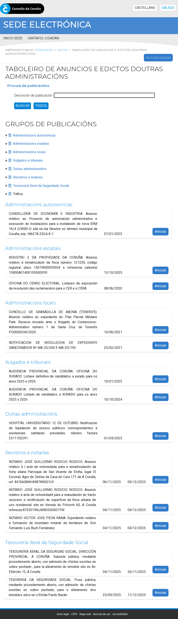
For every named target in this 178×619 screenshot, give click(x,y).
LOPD (74, 614)
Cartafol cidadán (43, 38)
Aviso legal (63, 614)
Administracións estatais (31, 143)
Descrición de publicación (33, 95)
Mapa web (85, 614)
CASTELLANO (145, 7)
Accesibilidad (119, 614)
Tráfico (18, 194)
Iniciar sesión (158, 58)
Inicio (62, 50)
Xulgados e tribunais (28, 160)
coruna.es (43, 50)
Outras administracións (29, 168)
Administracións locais (29, 152)
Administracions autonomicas (34, 135)
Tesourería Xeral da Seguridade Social (41, 185)
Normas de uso (101, 614)
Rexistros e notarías (28, 177)
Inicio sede (12, 38)
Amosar (160, 231)
